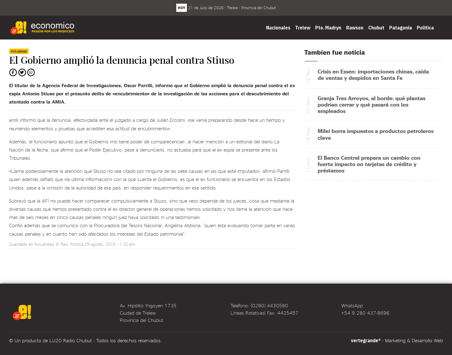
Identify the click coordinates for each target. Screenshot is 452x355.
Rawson (354, 28)
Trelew (302, 28)
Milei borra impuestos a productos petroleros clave (375, 134)
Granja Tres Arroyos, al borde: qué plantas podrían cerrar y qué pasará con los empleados (371, 104)
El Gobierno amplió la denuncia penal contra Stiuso (121, 59)
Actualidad (44, 244)
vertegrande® (366, 340)
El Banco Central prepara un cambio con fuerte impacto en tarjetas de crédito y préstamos (369, 164)
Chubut (376, 28)
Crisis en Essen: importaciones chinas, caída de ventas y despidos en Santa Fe (373, 74)
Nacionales (278, 28)
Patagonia (400, 28)
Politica (425, 28)
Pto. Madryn (328, 28)
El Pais (62, 244)
